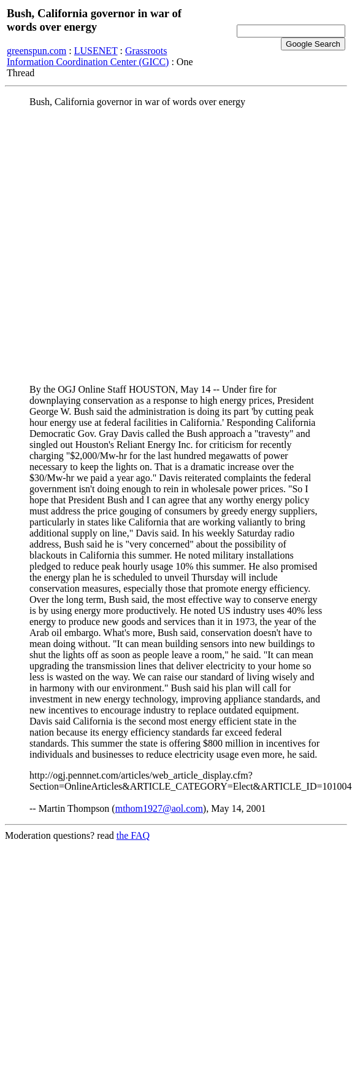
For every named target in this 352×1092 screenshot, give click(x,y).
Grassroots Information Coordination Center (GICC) (88, 56)
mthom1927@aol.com (159, 808)
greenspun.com (36, 50)
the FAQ (133, 835)
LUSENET (96, 50)
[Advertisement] (128, 245)
